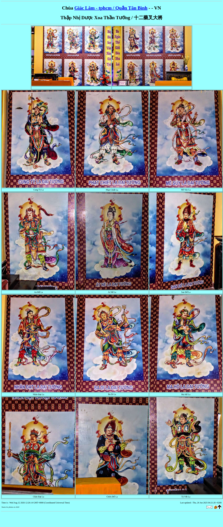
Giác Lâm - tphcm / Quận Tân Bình (110, 8)
